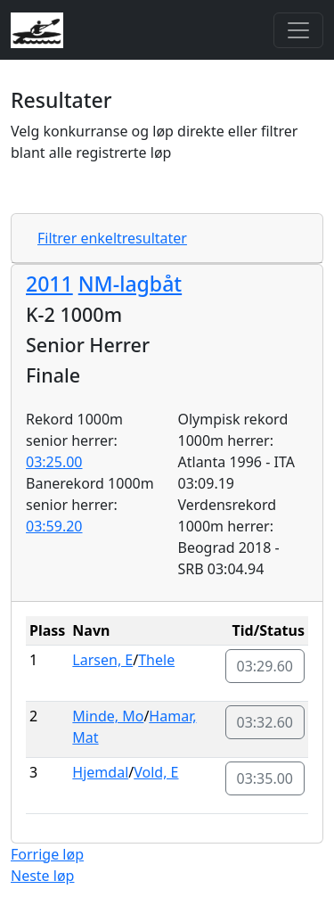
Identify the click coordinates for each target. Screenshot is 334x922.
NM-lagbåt (130, 283)
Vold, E (156, 772)
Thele (156, 660)
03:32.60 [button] (265, 722)
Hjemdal (100, 772)
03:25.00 (54, 462)
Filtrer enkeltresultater (112, 238)
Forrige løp (47, 854)
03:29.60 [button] (265, 666)
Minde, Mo (107, 716)
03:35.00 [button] (265, 778)
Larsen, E (102, 660)
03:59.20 (54, 526)
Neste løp (42, 875)
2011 (49, 283)
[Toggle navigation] (298, 30)
